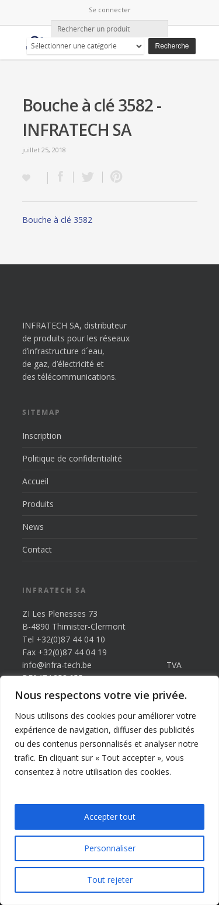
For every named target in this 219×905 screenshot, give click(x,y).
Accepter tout (109, 816)
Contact (37, 549)
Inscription (41, 435)
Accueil (35, 481)
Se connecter (110, 9)
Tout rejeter (110, 879)
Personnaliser (109, 848)
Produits (38, 503)
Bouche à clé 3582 (57, 219)
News (33, 526)
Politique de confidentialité (72, 458)
